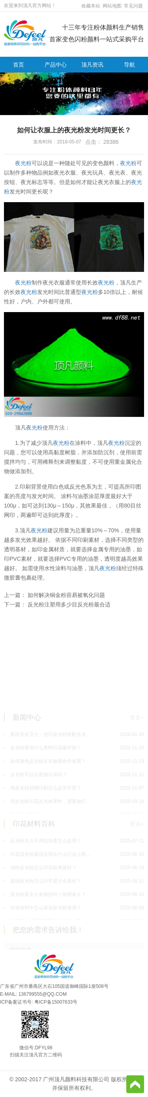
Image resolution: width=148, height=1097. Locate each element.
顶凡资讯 (92, 64)
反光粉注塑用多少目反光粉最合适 (69, 604)
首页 (18, 64)
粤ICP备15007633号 (55, 1002)
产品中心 (56, 64)
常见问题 (133, 6)
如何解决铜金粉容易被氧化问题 (66, 595)
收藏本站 (90, 6)
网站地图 (112, 6)
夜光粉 (23, 163)
